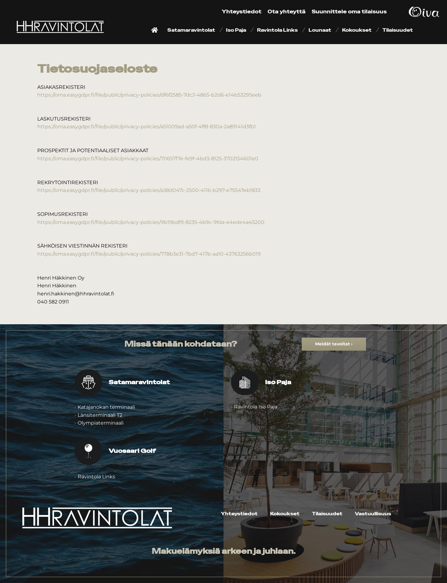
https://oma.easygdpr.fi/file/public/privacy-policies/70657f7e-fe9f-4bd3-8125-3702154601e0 (147, 159)
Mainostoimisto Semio (224, 562)
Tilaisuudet (397, 30)
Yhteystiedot (241, 11)
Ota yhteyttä (286, 11)
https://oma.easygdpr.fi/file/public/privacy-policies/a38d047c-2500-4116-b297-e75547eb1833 (148, 190)
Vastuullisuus (373, 514)
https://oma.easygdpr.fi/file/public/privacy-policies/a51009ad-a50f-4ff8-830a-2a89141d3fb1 (146, 127)
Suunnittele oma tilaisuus (349, 11)
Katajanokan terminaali (106, 407)
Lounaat (320, 30)
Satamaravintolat (191, 30)
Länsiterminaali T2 (100, 415)
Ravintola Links (277, 30)
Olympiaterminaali (101, 423)
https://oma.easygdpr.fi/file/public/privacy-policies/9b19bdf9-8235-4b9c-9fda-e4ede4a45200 (150, 222)
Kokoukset (357, 30)
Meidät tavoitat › (334, 344)
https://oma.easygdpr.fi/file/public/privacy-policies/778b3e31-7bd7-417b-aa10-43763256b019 (149, 254)
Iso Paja (236, 30)
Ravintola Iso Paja (255, 407)
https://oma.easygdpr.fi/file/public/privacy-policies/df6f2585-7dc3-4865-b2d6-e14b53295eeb (149, 95)
